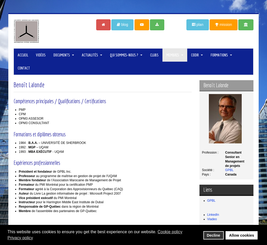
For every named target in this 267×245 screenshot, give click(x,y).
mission (223, 24)
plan (197, 24)
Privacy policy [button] (20, 238)
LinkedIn (213, 215)
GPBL (229, 170)
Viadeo (212, 219)
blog (122, 24)
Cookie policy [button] (169, 232)
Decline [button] (213, 235)
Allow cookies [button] (241, 235)
